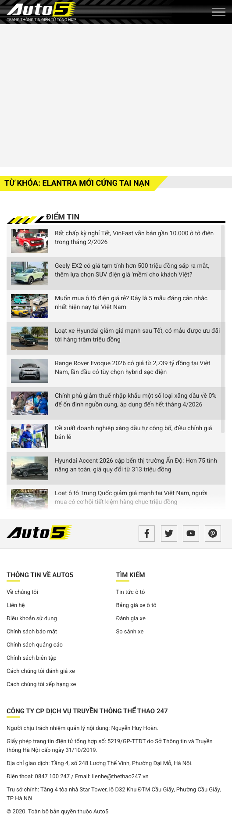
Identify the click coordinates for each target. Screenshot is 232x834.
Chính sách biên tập (32, 658)
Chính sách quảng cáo (35, 645)
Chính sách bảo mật (32, 632)
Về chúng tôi (22, 592)
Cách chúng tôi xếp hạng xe (41, 684)
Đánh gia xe (131, 618)
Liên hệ (16, 605)
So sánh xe (130, 632)
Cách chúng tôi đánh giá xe (41, 671)
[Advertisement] (116, 94)
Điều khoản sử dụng (32, 618)
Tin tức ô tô (130, 592)
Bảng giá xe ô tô (136, 605)
